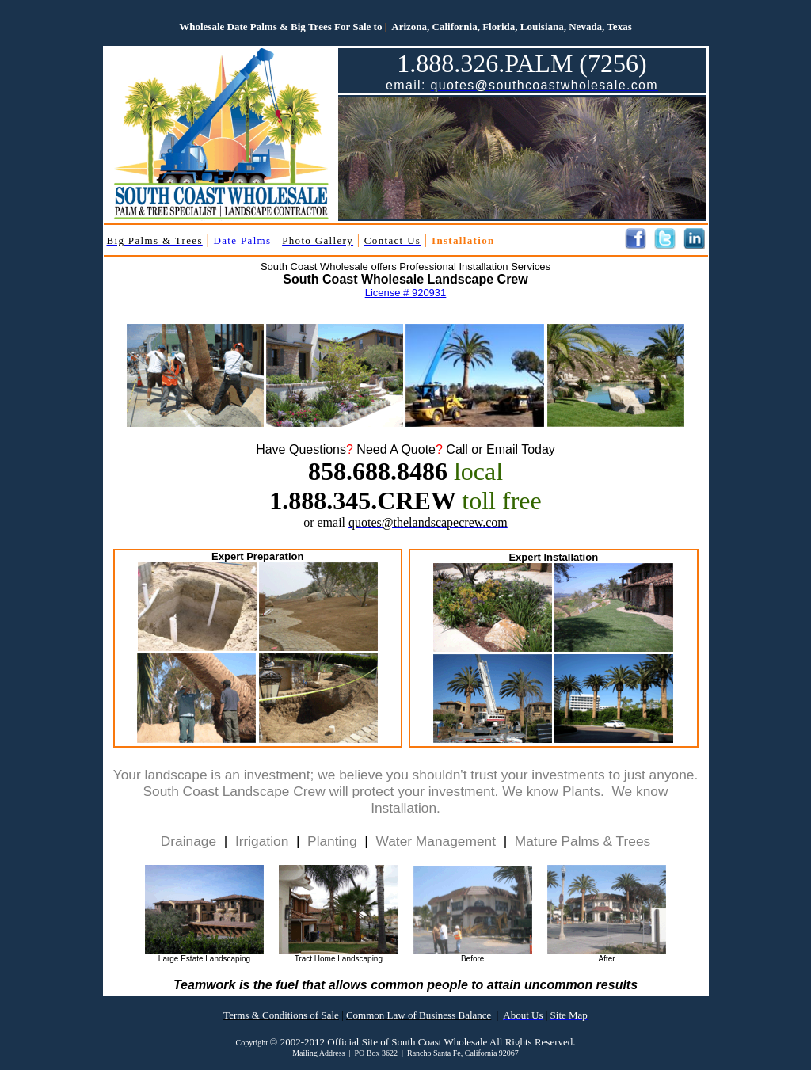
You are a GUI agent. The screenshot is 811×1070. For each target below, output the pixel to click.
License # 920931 (406, 293)
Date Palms (243, 240)
